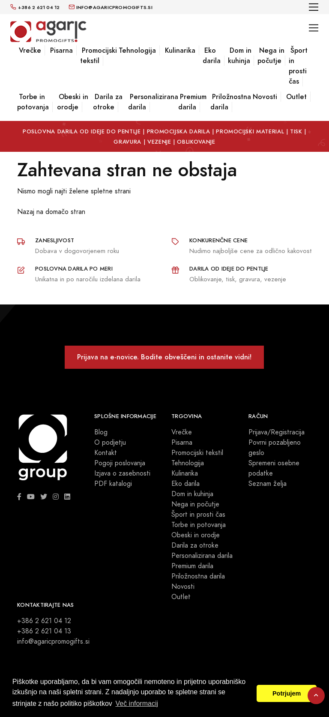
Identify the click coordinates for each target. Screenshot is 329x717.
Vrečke (30, 50)
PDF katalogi (113, 483)
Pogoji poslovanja (119, 463)
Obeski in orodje (72, 102)
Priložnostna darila (230, 102)
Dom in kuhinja (239, 55)
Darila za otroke (108, 102)
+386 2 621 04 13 (44, 631)
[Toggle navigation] (313, 7)
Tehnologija (137, 50)
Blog (101, 432)
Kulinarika (180, 50)
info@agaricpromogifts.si (53, 641)
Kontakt (105, 453)
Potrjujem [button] (286, 693)
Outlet (296, 97)
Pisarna (61, 50)
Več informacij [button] (136, 703)
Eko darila (212, 55)
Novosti (265, 97)
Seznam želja (267, 483)
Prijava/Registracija (276, 432)
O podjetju (110, 442)
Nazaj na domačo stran (51, 212)
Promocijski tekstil (98, 55)
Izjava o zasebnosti (122, 473)
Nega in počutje (270, 55)
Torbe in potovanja (33, 102)
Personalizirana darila (153, 102)
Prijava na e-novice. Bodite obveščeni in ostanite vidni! (164, 357)
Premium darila (192, 102)
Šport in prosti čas (298, 65)
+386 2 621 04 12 (44, 621)
